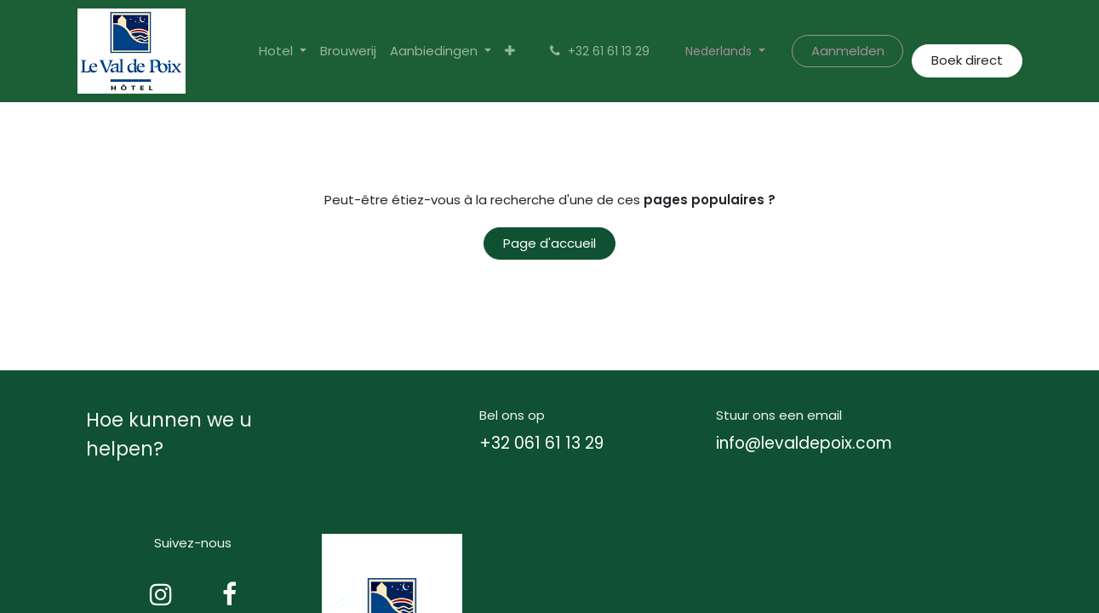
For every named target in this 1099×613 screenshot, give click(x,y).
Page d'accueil (549, 243)
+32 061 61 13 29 (541, 443)
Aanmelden (847, 51)
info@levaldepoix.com (804, 443)
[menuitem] (348, 51)
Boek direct (967, 60)
